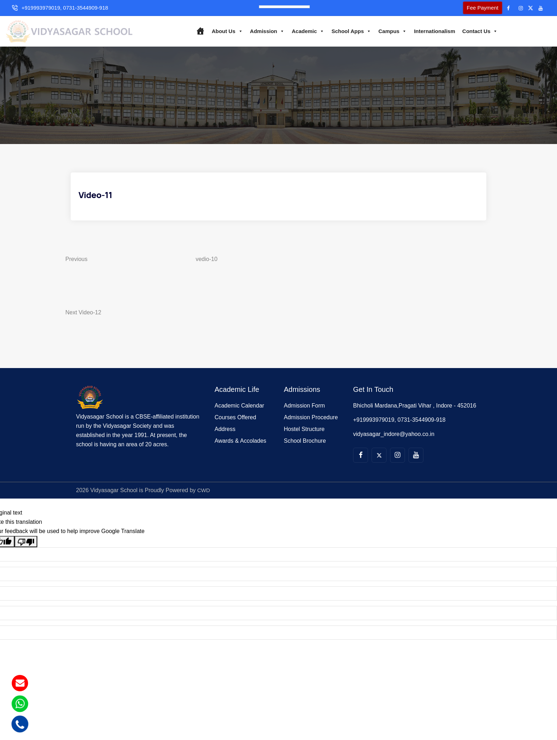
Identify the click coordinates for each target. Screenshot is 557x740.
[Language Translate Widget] (284, 6)
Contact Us (477, 31)
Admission (264, 31)
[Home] (197, 31)
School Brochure (305, 446)
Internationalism (431, 31)
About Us (224, 31)
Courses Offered (235, 422)
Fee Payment (470, 8)
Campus (389, 31)
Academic (305, 31)
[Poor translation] (26, 546)
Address (225, 434)
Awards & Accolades (240, 446)
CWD (204, 495)
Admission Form (304, 411)
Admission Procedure (311, 422)
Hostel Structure (304, 434)
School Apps (348, 31)
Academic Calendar (239, 411)
